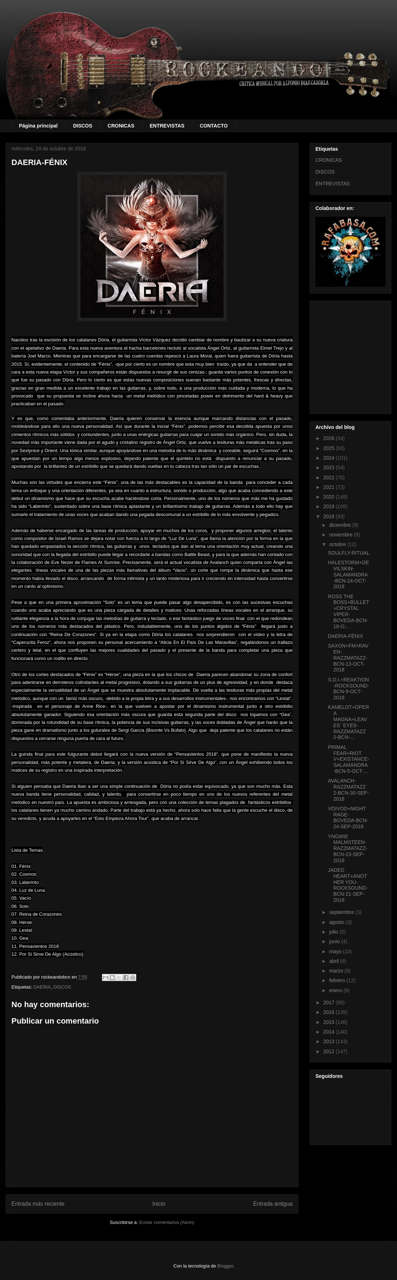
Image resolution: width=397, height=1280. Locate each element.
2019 (329, 506)
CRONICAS (121, 126)
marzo (336, 971)
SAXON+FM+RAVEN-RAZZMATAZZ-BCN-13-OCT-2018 (348, 657)
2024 (329, 458)
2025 (329, 448)
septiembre (342, 912)
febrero (337, 980)
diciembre (340, 525)
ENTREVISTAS (167, 126)
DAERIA (41, 987)
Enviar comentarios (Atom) (166, 1222)
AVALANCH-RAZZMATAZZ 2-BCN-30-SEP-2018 (348, 789)
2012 (329, 1051)
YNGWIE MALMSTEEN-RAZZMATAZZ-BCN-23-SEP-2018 (347, 848)
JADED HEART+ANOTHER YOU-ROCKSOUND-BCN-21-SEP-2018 (348, 885)
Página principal (38, 126)
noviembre (341, 535)
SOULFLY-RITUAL (348, 553)
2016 (329, 1012)
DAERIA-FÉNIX (345, 636)
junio (335, 941)
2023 (329, 467)
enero (336, 990)
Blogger (225, 1266)
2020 (329, 497)
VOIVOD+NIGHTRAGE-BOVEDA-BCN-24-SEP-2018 (348, 817)
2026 (329, 438)
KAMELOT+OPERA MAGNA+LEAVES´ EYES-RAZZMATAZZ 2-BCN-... (348, 722)
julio (334, 932)
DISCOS (82, 126)
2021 (329, 487)
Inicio (158, 1204)
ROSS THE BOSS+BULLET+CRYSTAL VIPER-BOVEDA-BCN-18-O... (348, 611)
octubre (338, 544)
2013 (329, 1041)
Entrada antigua (273, 1204)
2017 (329, 1002)
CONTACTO (213, 126)
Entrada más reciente (37, 1204)
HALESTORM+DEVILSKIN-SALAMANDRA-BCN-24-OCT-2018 (348, 574)
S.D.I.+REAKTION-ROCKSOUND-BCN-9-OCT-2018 (348, 688)
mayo (336, 951)
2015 (329, 1022)
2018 (329, 516)
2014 (329, 1032)
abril (334, 961)
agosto (337, 922)
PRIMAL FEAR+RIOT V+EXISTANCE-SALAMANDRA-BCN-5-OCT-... (348, 759)
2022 (329, 477)
